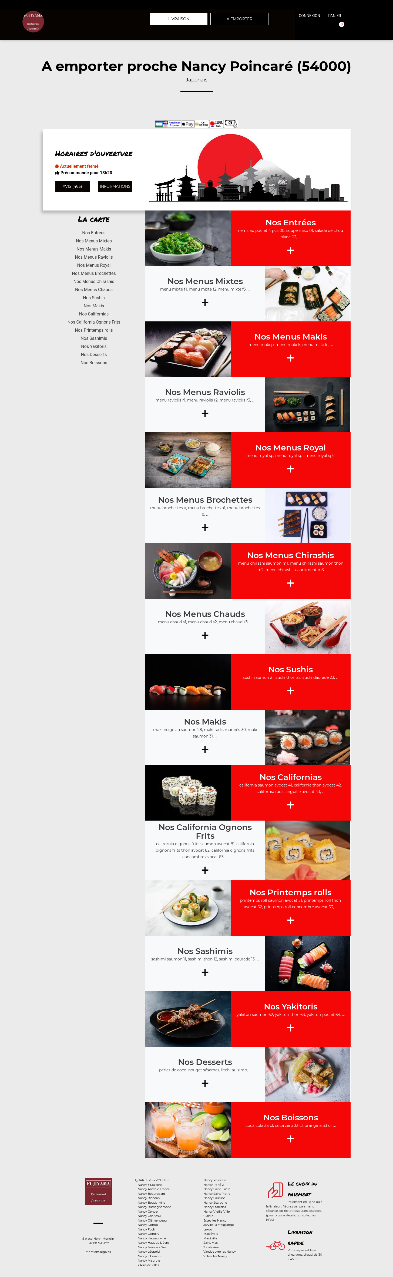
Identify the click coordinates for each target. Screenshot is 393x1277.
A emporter (239, 19)
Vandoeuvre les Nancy (219, 1251)
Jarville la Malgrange (218, 1225)
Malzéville (210, 1234)
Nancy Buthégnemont (154, 1207)
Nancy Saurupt (214, 1198)
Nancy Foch (146, 1229)
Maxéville (210, 1238)
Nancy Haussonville (152, 1238)
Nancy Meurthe (149, 1260)
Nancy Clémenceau (152, 1220)
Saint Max (210, 1243)
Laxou (207, 1229)
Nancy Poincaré (214, 1180)
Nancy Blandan (149, 1198)
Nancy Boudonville (151, 1202)
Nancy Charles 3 (149, 1216)
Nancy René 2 (213, 1185)
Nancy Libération (150, 1256)
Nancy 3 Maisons (150, 1185)
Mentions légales (98, 1252)
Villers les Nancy (215, 1256)
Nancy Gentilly (148, 1234)
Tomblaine (211, 1247)
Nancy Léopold (149, 1251)
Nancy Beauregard (151, 1194)
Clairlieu (209, 1216)
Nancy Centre (148, 1211)
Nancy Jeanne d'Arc (152, 1247)
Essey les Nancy (214, 1220)
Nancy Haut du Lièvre (153, 1243)
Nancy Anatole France (154, 1189)
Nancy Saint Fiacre (216, 1189)
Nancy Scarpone (215, 1202)
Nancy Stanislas (214, 1207)
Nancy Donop (148, 1225)
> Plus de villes (148, 1265)
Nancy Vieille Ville (216, 1211)
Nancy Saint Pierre (216, 1194)
